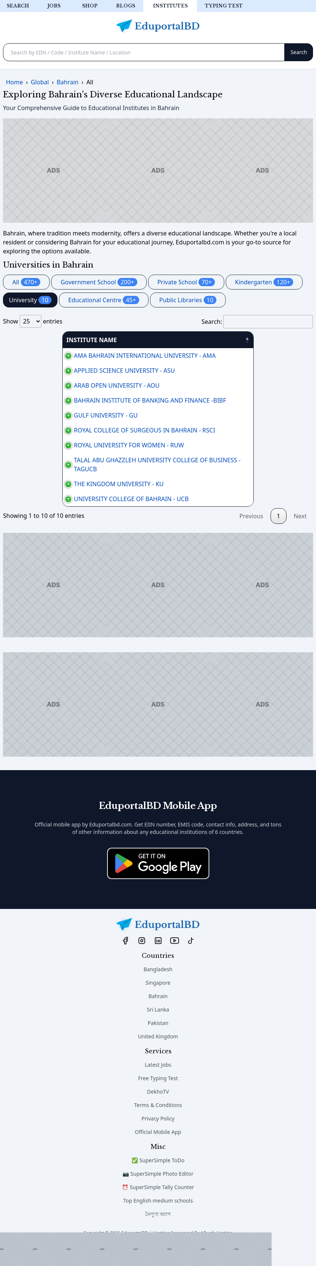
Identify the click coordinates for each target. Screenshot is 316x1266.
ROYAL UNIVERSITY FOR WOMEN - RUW (62, 454)
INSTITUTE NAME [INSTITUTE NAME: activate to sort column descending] (32, 340)
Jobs (53, 6)
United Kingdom (158, 1054)
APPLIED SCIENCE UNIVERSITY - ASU (57, 370)
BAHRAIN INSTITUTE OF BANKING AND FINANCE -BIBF (83, 400)
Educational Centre (103, 300)
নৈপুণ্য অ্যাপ (158, 1231)
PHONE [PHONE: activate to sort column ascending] (250, 340)
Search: (257, 322)
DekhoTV (158, 1109)
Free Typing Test (158, 1096)
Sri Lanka (158, 1027)
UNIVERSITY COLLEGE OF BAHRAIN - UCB (64, 512)
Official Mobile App (158, 1149)
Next (300, 534)
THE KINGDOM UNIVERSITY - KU (52, 493)
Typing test (224, 6)
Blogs (125, 6)
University (30, 300)
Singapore (158, 1000)
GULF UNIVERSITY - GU (39, 415)
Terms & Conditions (158, 1122)
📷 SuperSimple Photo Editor (158, 1191)
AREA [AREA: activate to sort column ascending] (204, 340)
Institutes (170, 6)
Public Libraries (187, 300)
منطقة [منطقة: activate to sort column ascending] (283, 340)
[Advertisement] (136, 1249)
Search (18, 6)
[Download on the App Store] (158, 881)
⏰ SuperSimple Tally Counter (158, 1205)
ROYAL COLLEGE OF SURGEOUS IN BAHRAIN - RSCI (77, 435)
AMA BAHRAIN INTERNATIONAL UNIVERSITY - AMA (78, 355)
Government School (98, 282)
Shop (89, 6)
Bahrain (158, 1014)
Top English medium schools (158, 1218)
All (26, 282)
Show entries (32, 321)
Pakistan (158, 1040)
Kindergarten (264, 282)
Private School (186, 282)
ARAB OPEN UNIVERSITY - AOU (50, 385)
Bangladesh (158, 987)
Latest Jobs (158, 1082)
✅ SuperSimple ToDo (158, 1178)
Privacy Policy (157, 1136)
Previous (251, 534)
